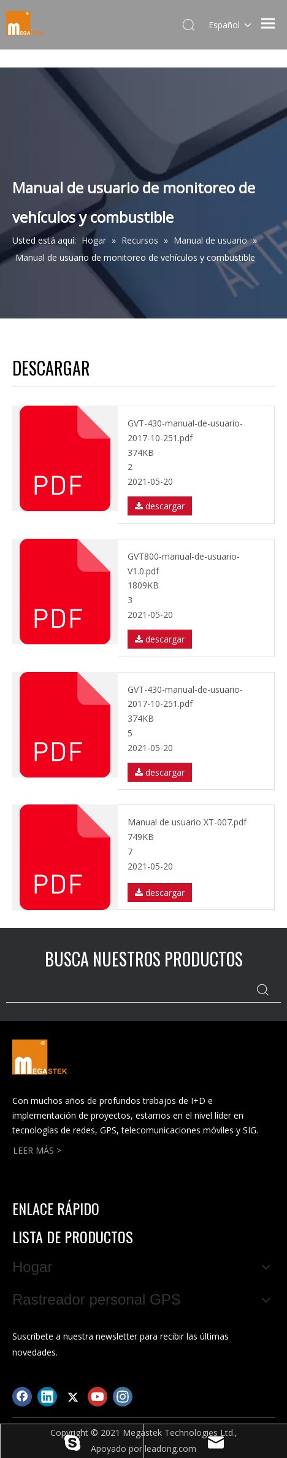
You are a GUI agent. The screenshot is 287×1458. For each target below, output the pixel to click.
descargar (160, 506)
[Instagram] (122, 1396)
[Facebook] (22, 1396)
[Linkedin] (47, 1396)
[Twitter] (72, 1396)
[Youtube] (97, 1396)
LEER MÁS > (37, 1150)
